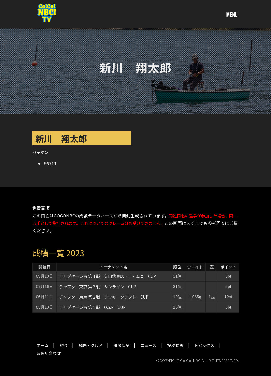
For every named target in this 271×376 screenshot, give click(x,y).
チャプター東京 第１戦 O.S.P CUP (92, 307)
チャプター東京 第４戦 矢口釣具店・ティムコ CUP (107, 276)
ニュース (148, 345)
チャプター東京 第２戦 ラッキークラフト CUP (103, 297)
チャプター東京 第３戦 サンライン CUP (97, 286)
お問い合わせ (49, 353)
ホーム (43, 345)
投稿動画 (175, 345)
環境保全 (122, 345)
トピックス (204, 345)
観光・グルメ (91, 345)
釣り (64, 345)
